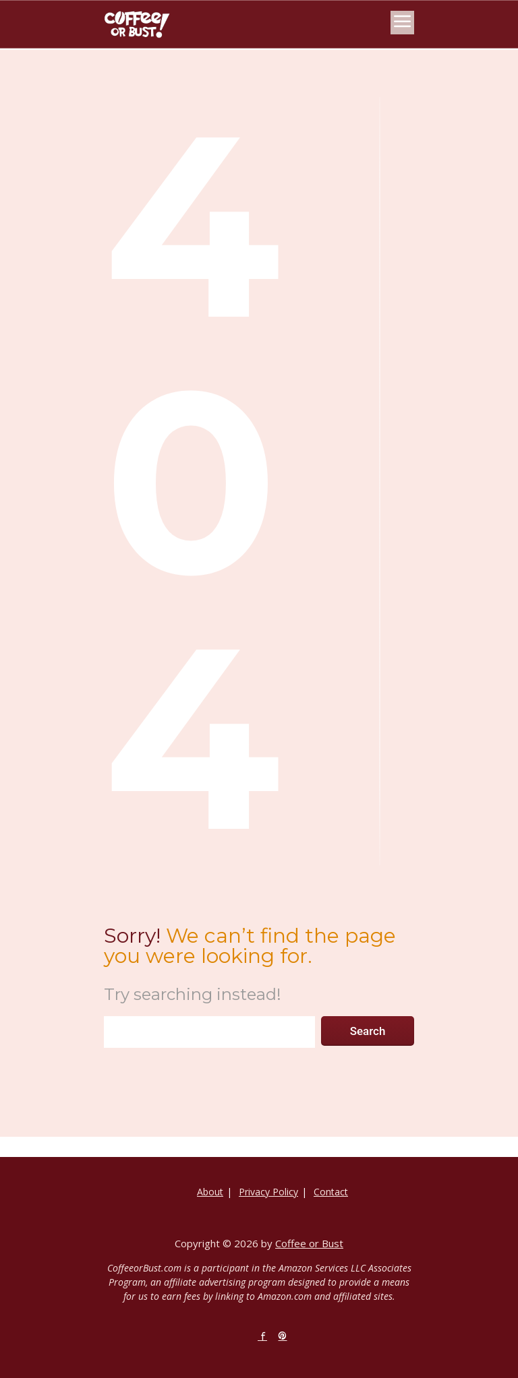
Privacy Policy (268, 1191)
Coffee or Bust (309, 1243)
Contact (331, 1191)
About (210, 1191)
